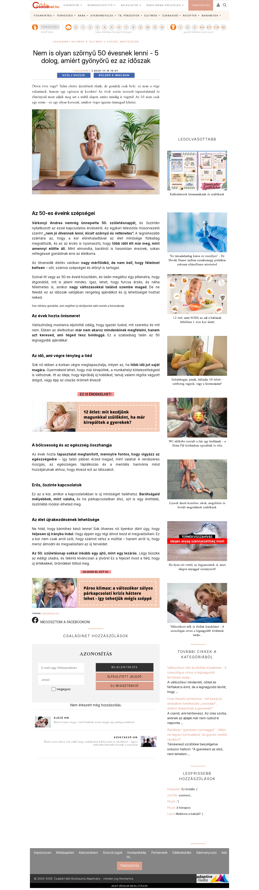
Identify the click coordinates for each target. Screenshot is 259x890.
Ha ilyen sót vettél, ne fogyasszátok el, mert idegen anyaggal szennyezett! (197, 567)
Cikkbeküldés (182, 853)
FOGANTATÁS (43, 15)
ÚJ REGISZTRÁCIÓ (125, 685)
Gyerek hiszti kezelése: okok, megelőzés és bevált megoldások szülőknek (197, 505)
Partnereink (159, 853)
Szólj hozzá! (73, 75)
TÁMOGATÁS (200, 5)
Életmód (95, 41)
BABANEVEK (210, 15)
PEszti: (173, 801)
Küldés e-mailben (114, 75)
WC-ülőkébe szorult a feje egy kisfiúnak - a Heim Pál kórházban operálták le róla (197, 443)
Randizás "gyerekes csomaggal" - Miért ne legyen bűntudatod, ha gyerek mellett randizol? (197, 735)
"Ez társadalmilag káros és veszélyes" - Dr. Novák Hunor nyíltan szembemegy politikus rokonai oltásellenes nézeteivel (197, 260)
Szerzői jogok (112, 853)
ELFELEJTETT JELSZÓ (125, 676)
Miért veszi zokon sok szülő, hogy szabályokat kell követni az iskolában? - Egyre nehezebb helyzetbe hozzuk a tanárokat (91, 743)
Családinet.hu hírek (68, 41)
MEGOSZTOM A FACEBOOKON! (61, 620)
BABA (82, 15)
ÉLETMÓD (150, 15)
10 (147, 27)
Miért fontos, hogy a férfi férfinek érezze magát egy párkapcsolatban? (94, 722)
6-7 (209, 27)
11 (155, 27)
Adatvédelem (88, 853)
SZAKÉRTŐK (71, 5)
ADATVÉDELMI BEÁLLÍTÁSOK (129, 885)
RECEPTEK (190, 15)
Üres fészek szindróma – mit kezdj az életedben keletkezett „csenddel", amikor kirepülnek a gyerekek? (194, 703)
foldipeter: (182, 789)
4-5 (202, 27)
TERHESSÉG (65, 15)
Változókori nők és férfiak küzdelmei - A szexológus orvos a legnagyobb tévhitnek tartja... (197, 631)
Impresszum (42, 853)
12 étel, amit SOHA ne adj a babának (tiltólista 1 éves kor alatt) (197, 320)
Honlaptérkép (136, 853)
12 (162, 27)
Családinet (82, 71)
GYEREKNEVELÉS (101, 15)
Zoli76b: (179, 795)
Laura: (185, 813)
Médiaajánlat (65, 853)
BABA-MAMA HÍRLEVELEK (163, 5)
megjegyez (64, 689)
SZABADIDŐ (170, 15)
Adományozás (206, 853)
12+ (223, 27)
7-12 (216, 27)
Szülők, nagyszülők (123, 41)
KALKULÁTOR (129, 5)
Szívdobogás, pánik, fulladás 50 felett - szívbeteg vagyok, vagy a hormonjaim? (197, 382)
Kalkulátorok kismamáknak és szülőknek (197, 194)
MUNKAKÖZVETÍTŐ (100, 5)
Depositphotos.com (50, 613)
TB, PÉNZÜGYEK (129, 15)
